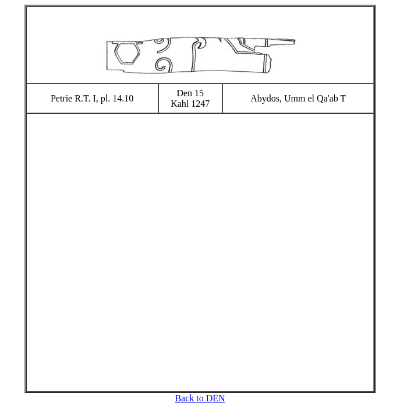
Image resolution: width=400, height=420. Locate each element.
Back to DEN (200, 398)
